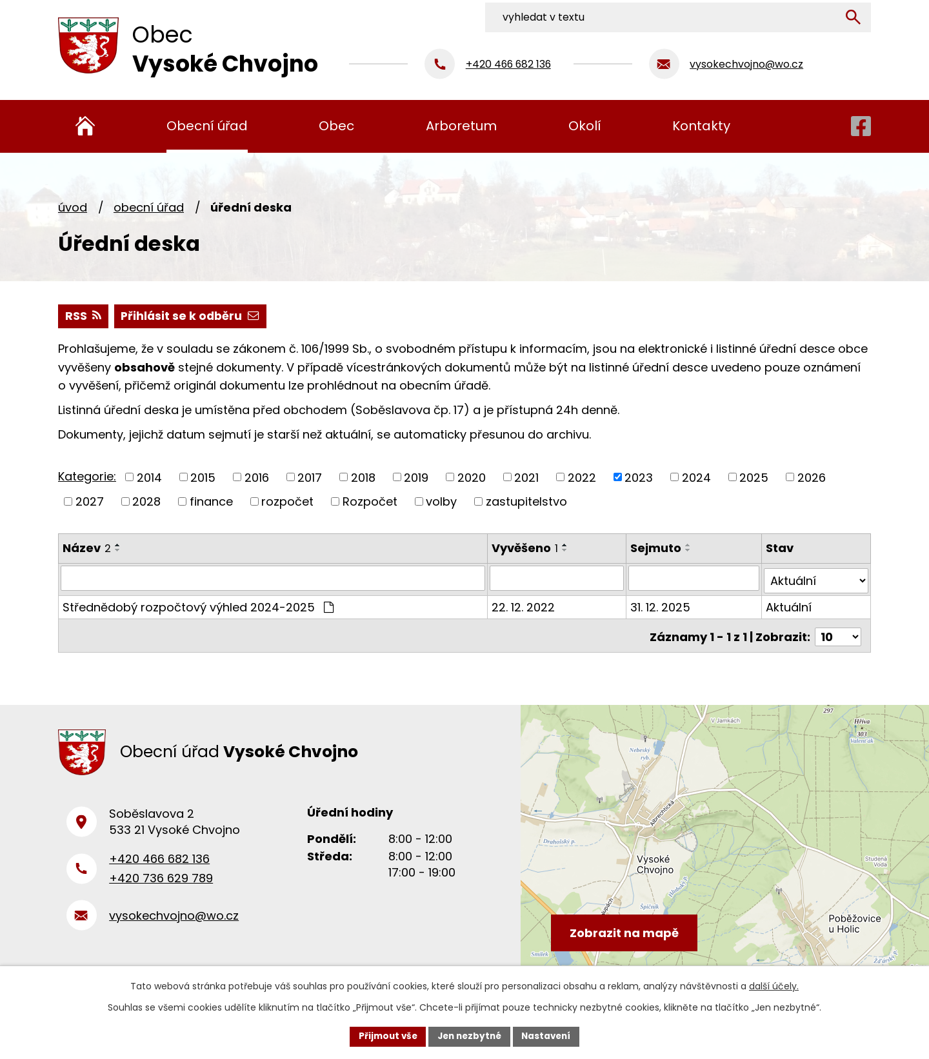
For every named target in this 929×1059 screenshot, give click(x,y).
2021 (526, 478)
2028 (146, 502)
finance (211, 502)
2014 (149, 478)
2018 (363, 478)
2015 (202, 478)
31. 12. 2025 (662, 605)
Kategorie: (87, 477)
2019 (416, 478)
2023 (638, 478)
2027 (89, 502)
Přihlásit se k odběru (192, 316)
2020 (471, 478)
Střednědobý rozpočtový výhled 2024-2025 (198, 605)
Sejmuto (657, 548)
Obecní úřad (149, 207)
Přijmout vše (384, 1035)
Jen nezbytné (469, 1035)
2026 (811, 478)
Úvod (72, 207)
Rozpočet (370, 502)
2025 (753, 478)
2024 (696, 478)
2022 (582, 478)
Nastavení (549, 1035)
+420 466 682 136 (159, 859)
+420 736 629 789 (161, 879)
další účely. (774, 985)
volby (441, 502)
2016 (257, 478)
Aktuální (789, 605)
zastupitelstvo (526, 502)
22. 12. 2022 (523, 605)
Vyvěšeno (525, 548)
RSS (83, 316)
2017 (309, 478)
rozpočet (287, 502)
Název (87, 548)
